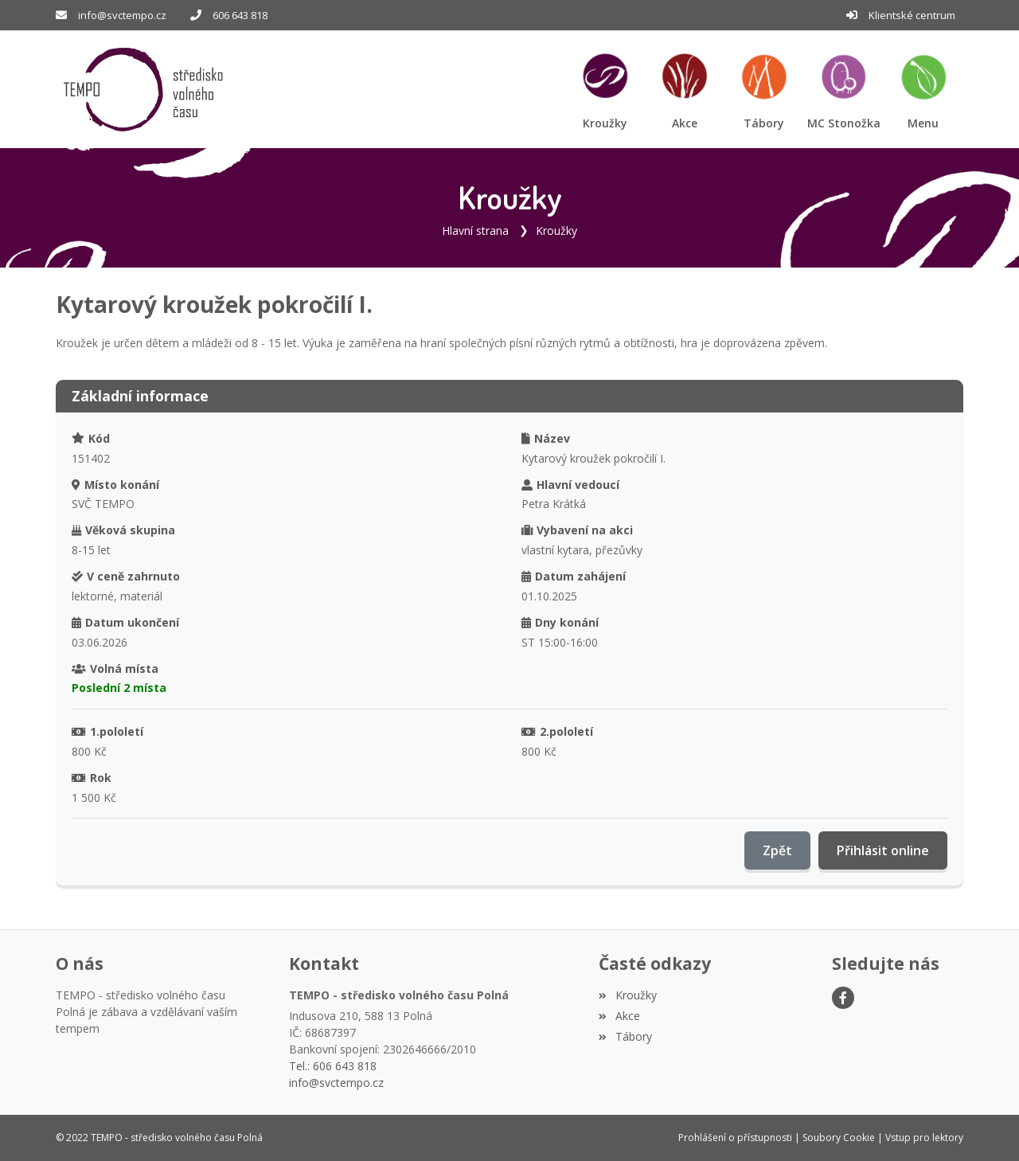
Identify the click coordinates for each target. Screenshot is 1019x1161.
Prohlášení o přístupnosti (735, 1137)
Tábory (625, 1036)
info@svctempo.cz (122, 15)
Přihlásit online (883, 850)
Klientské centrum (912, 15)
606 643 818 (240, 15)
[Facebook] (843, 998)
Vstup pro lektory (924, 1137)
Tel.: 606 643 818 (333, 1065)
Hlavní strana (475, 230)
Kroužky (556, 230)
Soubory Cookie (838, 1137)
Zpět (777, 850)
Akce (619, 1015)
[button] (923, 89)
